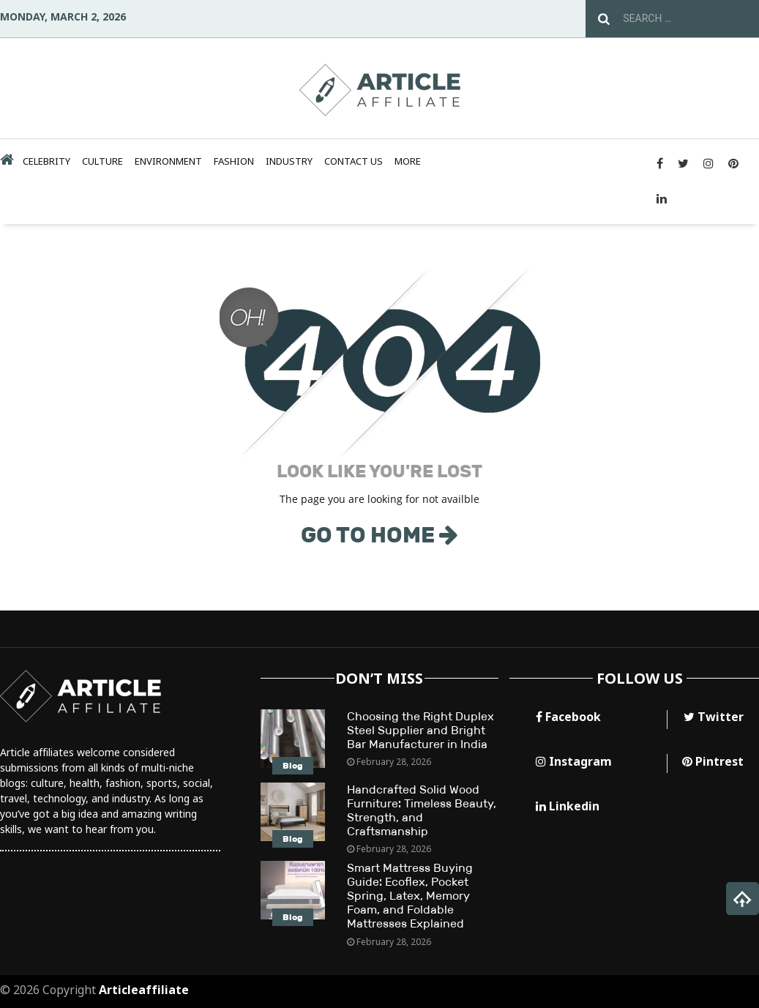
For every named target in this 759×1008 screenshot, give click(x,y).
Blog (293, 766)
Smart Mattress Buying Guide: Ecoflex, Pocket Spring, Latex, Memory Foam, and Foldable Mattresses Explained (410, 896)
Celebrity (46, 161)
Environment (168, 161)
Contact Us (353, 161)
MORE (408, 161)
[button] (742, 898)
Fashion (234, 161)
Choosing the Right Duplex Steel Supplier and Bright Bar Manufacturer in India (420, 730)
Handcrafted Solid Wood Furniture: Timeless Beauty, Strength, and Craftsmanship (421, 811)
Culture (102, 161)
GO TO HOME (379, 535)
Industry (289, 161)
